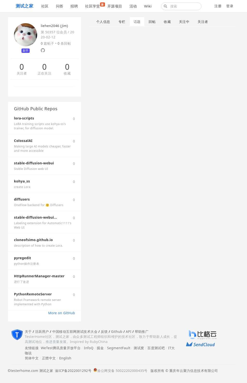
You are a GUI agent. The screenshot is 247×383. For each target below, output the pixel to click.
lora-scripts (24, 118)
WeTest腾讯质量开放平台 (61, 348)
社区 (45, 6)
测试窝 (139, 348)
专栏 (121, 21)
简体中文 (32, 358)
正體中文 (49, 358)
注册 (217, 6)
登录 (229, 6)
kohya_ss (22, 181)
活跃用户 (42, 331)
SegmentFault (118, 348)
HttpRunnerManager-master (39, 276)
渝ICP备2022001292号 (72, 370)
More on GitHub (61, 313)
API (128, 331)
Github (116, 331)
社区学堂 (94, 5)
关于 (28, 331)
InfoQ (89, 348)
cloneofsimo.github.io (33, 239)
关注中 (184, 21)
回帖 (152, 21)
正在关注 (45, 73)
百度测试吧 (156, 348)
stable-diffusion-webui (34, 163)
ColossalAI (23, 140)
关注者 (22, 73)
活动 (133, 6)
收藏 (67, 73)
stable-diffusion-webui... (35, 217)
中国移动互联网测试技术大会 (74, 331)
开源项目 (114, 6)
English (65, 358)
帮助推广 (142, 331)
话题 (137, 21)
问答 (59, 6)
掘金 (100, 348)
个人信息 (103, 21)
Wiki (147, 6)
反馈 (104, 331)
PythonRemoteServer (33, 294)
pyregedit (22, 258)
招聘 (74, 6)
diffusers (22, 199)
